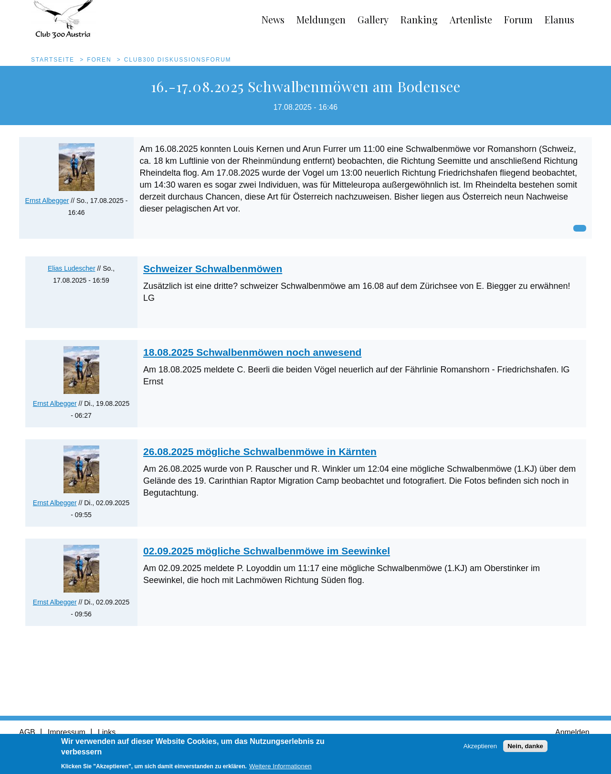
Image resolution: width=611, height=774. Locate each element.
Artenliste (471, 19)
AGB (27, 732)
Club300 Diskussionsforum (178, 59)
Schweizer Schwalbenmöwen (212, 268)
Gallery (373, 19)
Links (107, 732)
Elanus (559, 19)
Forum (518, 19)
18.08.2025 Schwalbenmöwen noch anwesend (252, 352)
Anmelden (572, 732)
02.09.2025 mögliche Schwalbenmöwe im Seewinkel (266, 550)
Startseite (52, 59)
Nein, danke (525, 749)
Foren (99, 59)
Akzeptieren (480, 749)
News (273, 19)
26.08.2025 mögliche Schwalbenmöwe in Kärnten (260, 451)
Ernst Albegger (47, 200)
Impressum (66, 732)
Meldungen (321, 19)
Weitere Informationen (280, 769)
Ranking (419, 19)
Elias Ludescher (71, 268)
